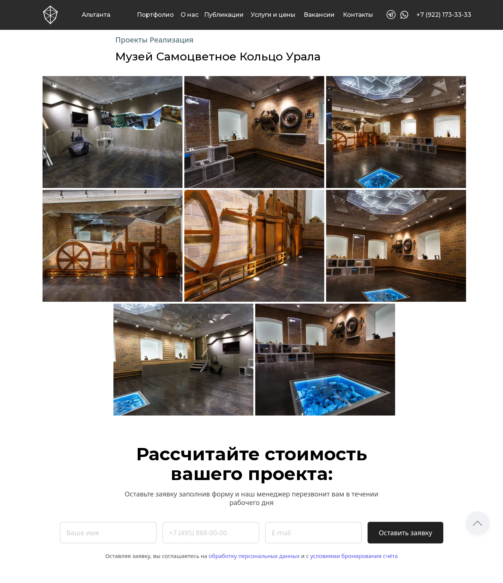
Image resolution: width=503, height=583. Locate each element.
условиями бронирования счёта (354, 556)
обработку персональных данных (254, 556)
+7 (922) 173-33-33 (443, 14)
